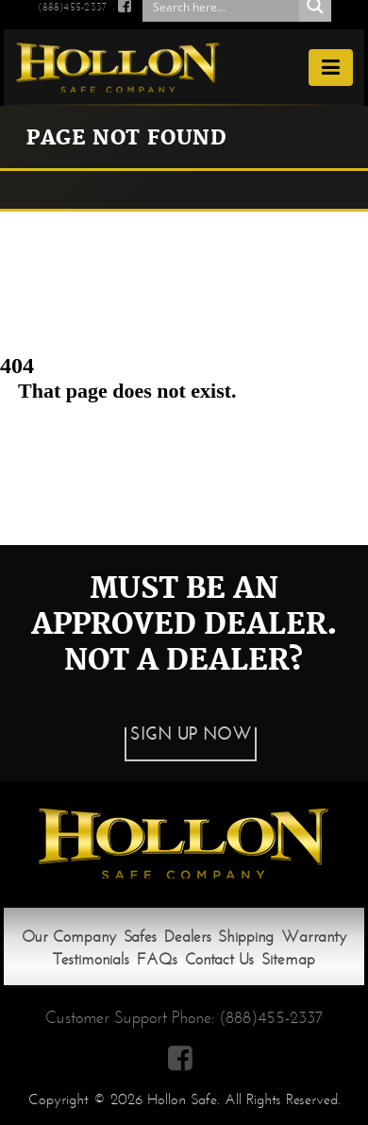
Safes (140, 936)
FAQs (157, 959)
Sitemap (288, 959)
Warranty (313, 936)
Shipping (246, 936)
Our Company (69, 936)
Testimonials (91, 959)
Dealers (187, 936)
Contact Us (219, 959)
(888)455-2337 (271, 1017)
